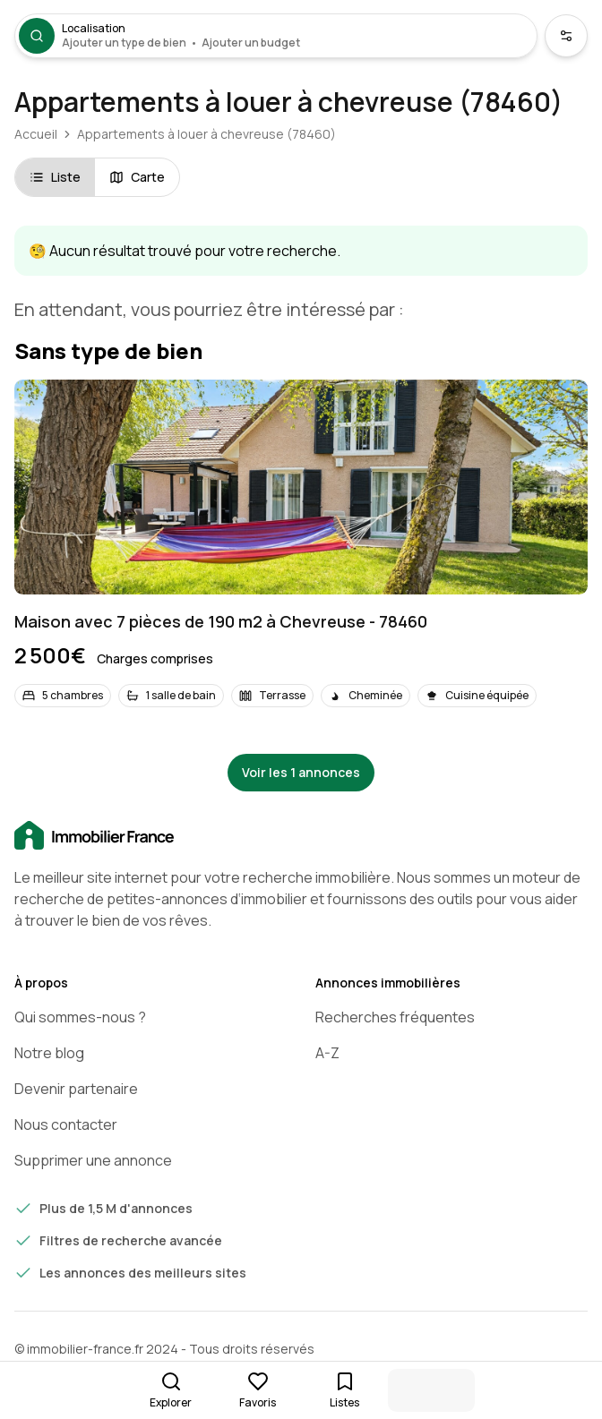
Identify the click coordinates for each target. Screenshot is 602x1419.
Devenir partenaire (76, 1088)
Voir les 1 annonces (301, 772)
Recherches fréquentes (395, 1017)
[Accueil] (301, 836)
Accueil (35, 133)
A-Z (327, 1053)
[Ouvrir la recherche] (276, 35)
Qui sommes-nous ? (80, 1017)
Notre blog (49, 1053)
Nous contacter (65, 1124)
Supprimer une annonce (93, 1160)
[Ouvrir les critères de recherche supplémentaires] (566, 35)
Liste (55, 176)
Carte (137, 176)
